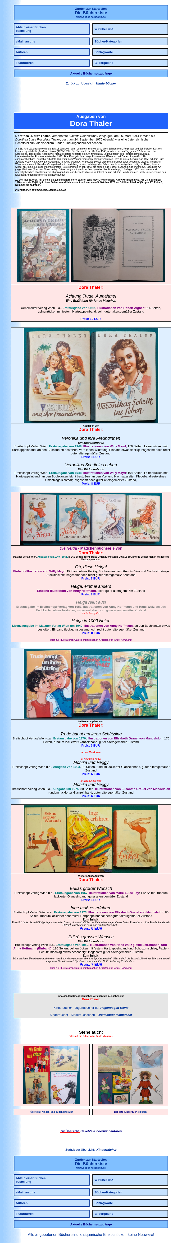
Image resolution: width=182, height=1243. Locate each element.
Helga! (101, 567)
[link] (91, 99)
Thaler (95, 287)
